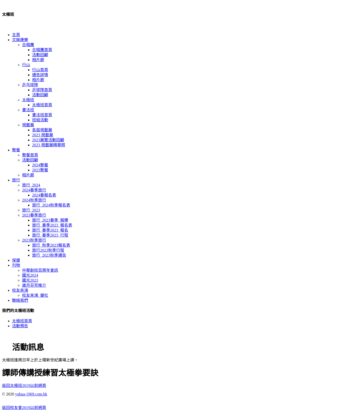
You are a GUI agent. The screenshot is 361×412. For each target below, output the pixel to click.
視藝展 (28, 125)
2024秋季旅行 (34, 200)
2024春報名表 (44, 195)
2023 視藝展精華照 (48, 145)
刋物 (16, 265)
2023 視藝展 (42, 135)
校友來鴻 (20, 290)
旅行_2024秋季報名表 (51, 205)
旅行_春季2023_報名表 (52, 225)
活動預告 (20, 326)
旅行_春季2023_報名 (50, 230)
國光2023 (30, 280)
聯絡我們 (20, 300)
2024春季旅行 (34, 190)
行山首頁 (40, 70)
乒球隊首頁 (42, 90)
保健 (16, 260)
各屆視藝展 (42, 130)
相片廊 (38, 60)
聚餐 (16, 150)
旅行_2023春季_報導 (50, 220)
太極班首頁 (42, 105)
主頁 (16, 35)
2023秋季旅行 (34, 240)
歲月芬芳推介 (34, 285)
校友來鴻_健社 (35, 295)
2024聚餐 (40, 165)
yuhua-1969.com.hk (31, 394)
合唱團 (28, 45)
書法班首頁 (42, 115)
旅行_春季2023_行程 (50, 235)
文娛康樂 (20, 40)
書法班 (28, 110)
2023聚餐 (40, 170)
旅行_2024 (31, 185)
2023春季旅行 (34, 215)
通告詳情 (40, 75)
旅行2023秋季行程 (48, 250)
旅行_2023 (31, 210)
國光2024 (30, 275)
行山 (26, 65)
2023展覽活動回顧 (48, 140)
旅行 (16, 180)
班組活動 (40, 120)
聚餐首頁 (30, 155)
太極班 (28, 100)
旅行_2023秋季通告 (49, 255)
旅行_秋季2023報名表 (51, 245)
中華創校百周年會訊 (40, 270)
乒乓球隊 (30, 85)
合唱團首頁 (42, 50)
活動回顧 (40, 55)
